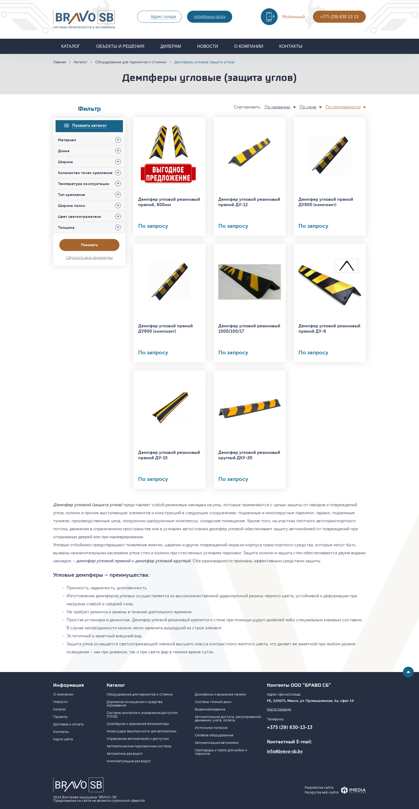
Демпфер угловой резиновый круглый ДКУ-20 (249, 455)
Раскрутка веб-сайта (322, 792)
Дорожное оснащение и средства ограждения (134, 703)
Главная (59, 62)
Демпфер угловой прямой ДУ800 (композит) (325, 202)
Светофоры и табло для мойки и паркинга (221, 752)
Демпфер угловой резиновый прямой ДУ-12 (249, 202)
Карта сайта (63, 739)
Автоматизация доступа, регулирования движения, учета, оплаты (228, 718)
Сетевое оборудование (214, 735)
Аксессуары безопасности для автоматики (141, 731)
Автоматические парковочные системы (139, 746)
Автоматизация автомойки (217, 743)
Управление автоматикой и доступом (138, 739)
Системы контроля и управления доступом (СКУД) (142, 714)
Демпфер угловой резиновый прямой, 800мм (169, 202)
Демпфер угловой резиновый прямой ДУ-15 (169, 455)
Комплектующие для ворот (129, 761)
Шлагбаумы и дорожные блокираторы (138, 724)
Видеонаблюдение (210, 709)
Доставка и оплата (68, 724)
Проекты (60, 717)
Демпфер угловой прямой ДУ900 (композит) (165, 329)
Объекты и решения (120, 46)
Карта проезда (279, 709)
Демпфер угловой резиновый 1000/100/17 (249, 329)
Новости (207, 46)
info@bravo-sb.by (210, 16)
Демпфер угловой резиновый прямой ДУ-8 (329, 329)
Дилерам (170, 46)
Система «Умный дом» (213, 702)
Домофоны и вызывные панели (220, 694)
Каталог (70, 46)
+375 (339, 16)
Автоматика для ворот (125, 754)
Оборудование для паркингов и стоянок (130, 62)
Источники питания (211, 728)
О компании (248, 46)
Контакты (290, 46)
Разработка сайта (319, 788)
